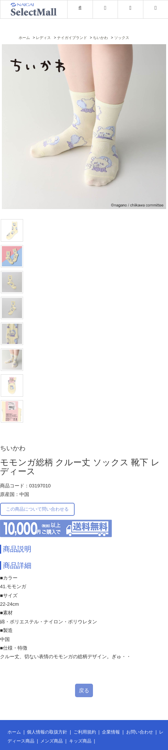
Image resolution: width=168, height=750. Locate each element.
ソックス (121, 38)
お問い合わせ (139, 732)
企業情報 (111, 732)
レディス (43, 38)
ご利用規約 (85, 732)
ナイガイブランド (72, 38)
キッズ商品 (80, 741)
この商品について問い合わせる (37, 509)
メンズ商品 (51, 741)
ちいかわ (100, 38)
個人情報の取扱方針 (47, 732)
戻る (84, 690)
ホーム (24, 38)
